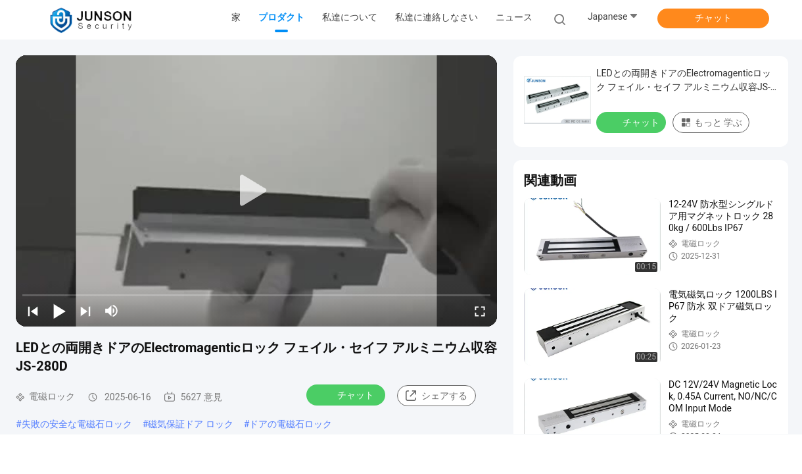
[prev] (33, 311)
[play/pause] (59, 311)
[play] (256, 190)
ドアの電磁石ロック (290, 424)
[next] (85, 311)
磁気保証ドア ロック (190, 424)
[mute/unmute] (112, 311)
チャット (713, 18)
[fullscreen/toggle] (480, 311)
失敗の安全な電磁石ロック (77, 424)
